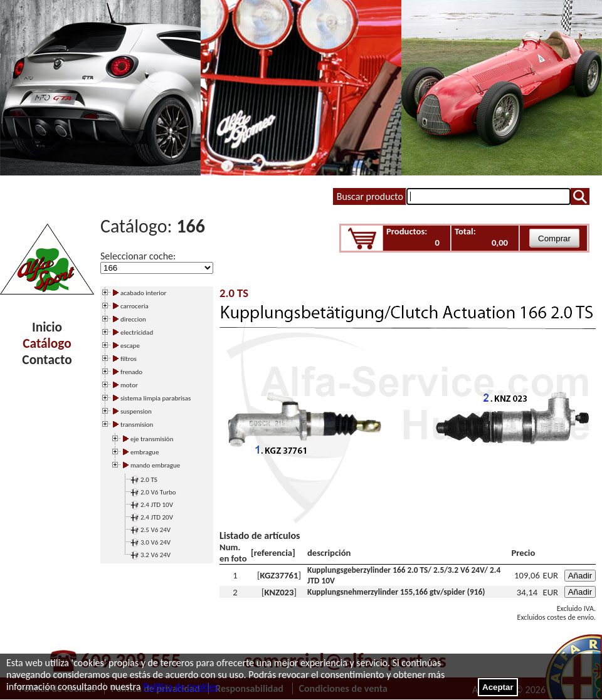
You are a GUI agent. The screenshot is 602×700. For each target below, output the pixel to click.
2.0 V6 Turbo (158, 492)
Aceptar (498, 687)
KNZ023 (279, 592)
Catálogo (47, 343)
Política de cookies (180, 686)
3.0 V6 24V (155, 542)
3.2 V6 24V (155, 555)
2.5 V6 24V (155, 530)
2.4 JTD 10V (156, 505)
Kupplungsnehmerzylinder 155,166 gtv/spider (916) (396, 592)
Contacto (46, 360)
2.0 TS (148, 480)
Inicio (47, 327)
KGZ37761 (279, 575)
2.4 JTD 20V (156, 517)
